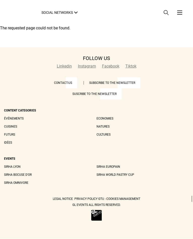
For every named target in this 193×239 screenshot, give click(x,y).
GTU (101, 199)
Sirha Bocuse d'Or (18, 174)
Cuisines (10, 126)
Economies (104, 118)
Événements (14, 118)
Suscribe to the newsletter (94, 94)
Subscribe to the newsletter (112, 83)
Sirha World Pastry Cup (115, 174)
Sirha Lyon (12, 166)
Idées (8, 142)
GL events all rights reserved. (96, 205)
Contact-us (63, 83)
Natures (103, 126)
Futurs (9, 134)
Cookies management (123, 199)
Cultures (103, 134)
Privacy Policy (86, 199)
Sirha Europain (108, 166)
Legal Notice (63, 199)
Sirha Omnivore (16, 183)
